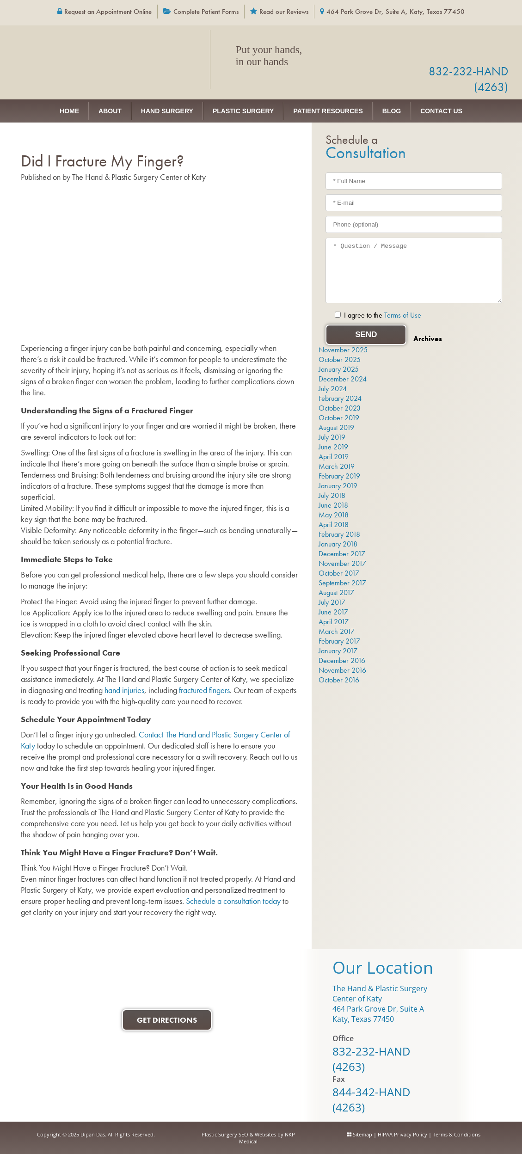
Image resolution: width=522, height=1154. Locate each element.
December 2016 (342, 660)
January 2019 (338, 486)
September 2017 (342, 583)
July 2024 (333, 388)
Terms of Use (402, 315)
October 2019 (339, 418)
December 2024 (343, 379)
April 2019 (334, 456)
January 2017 (338, 651)
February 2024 (340, 398)
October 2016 (339, 680)
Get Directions (167, 1020)
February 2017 (339, 641)
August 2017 (336, 592)
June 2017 (333, 612)
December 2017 (342, 554)
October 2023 (340, 408)
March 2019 (337, 466)
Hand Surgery (167, 111)
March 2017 (337, 631)
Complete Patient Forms (206, 11)
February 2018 (339, 534)
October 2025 (340, 359)
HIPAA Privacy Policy (402, 1134)
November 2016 (342, 670)
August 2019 (336, 427)
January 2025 (339, 369)
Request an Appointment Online (108, 11)
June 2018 (333, 505)
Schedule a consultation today (234, 901)
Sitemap (362, 1134)
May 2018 (334, 515)
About (110, 111)
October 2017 (339, 573)
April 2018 (334, 524)
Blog (391, 111)
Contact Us (441, 111)
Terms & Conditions (456, 1134)
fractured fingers (204, 690)
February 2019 (339, 476)
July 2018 (332, 495)
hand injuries (124, 690)
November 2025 (343, 350)
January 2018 (338, 544)
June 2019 (333, 447)
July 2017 (332, 602)
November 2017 (342, 563)
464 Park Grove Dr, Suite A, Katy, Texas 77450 (395, 11)
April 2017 (334, 621)
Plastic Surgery (243, 111)
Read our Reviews (283, 11)
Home (69, 111)
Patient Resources (327, 111)
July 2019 (332, 437)
